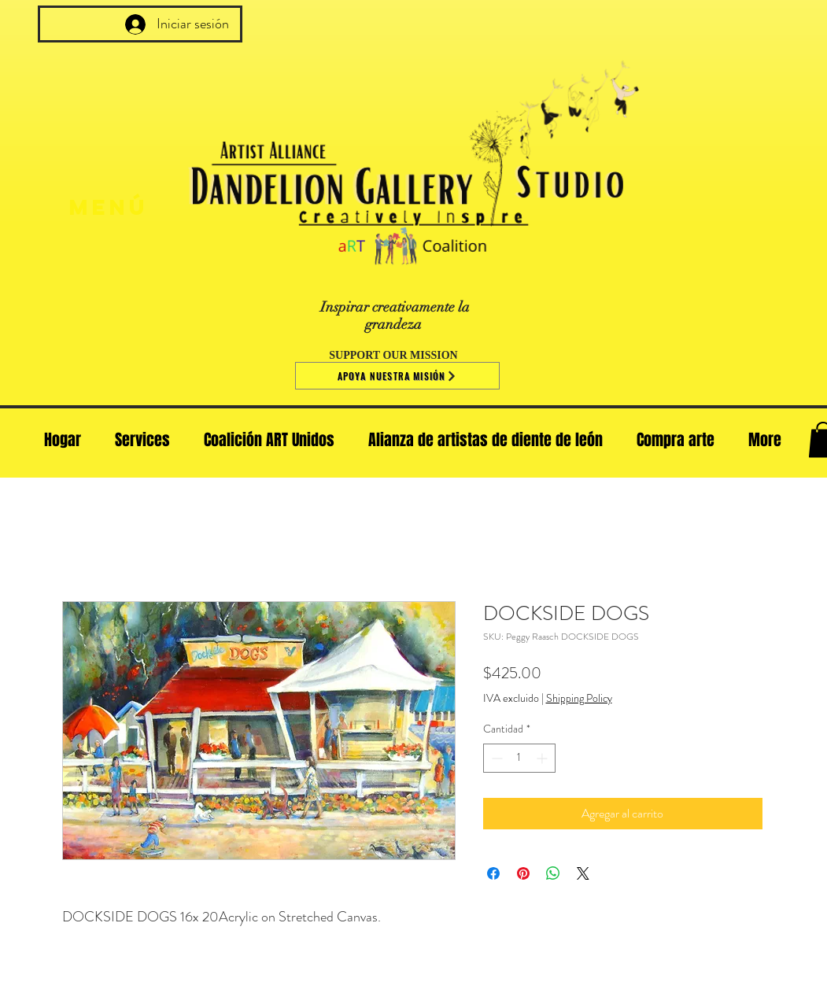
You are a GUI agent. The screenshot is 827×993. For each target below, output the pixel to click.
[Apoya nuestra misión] (397, 375)
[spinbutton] (519, 758)
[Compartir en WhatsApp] (553, 873)
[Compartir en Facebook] (493, 873)
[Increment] (543, 758)
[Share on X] (583, 873)
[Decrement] (495, 758)
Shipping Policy (579, 698)
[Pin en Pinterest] (523, 873)
